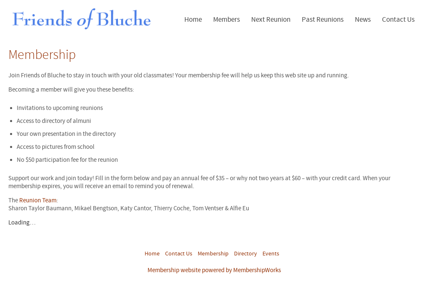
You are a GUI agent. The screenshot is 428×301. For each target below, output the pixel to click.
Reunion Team (37, 200)
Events (270, 254)
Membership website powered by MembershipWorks (214, 270)
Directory (245, 254)
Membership (213, 254)
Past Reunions (323, 19)
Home (193, 19)
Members (226, 19)
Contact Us (398, 19)
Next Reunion (270, 19)
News (363, 19)
